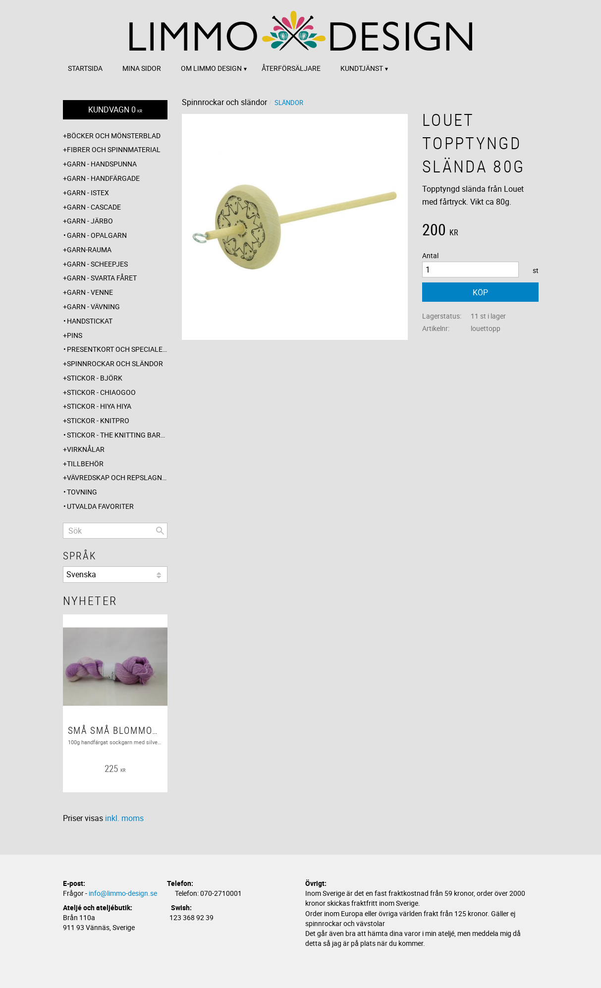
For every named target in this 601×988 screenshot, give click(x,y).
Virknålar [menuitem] (86, 449)
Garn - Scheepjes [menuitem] (97, 264)
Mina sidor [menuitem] (141, 68)
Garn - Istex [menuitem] (88, 192)
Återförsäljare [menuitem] (291, 68)
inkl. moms (124, 818)
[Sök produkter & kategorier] (115, 531)
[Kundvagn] (115, 109)
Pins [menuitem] (74, 335)
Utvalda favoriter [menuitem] (100, 506)
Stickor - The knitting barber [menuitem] (117, 434)
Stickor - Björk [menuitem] (94, 378)
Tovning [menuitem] (82, 491)
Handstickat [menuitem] (89, 321)
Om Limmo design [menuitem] (211, 68)
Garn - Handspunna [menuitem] (102, 163)
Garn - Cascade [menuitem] (94, 207)
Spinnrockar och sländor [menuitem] (115, 363)
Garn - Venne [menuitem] (90, 292)
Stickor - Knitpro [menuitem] (98, 420)
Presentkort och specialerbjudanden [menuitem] (117, 349)
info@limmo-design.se (123, 893)
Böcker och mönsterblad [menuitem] (114, 135)
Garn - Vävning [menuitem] (93, 306)
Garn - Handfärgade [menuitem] (103, 178)
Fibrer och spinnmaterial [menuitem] (114, 149)
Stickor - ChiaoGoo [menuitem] (101, 392)
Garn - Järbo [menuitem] (90, 220)
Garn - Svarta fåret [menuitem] (102, 277)
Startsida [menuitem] (85, 68)
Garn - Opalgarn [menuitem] (97, 235)
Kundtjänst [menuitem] (361, 68)
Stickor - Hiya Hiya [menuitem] (99, 406)
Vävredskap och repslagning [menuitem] (117, 477)
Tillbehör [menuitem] (85, 463)
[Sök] (160, 530)
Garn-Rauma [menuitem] (89, 249)
